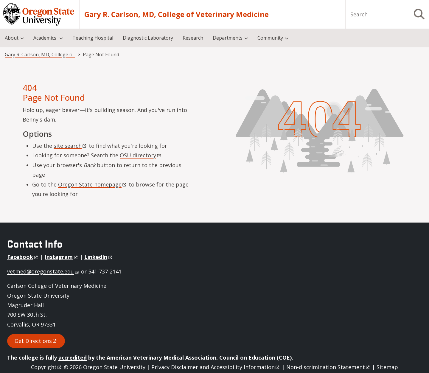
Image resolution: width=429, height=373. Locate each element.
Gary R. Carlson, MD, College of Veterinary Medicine (176, 14)
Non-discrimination (328, 367)
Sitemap (387, 367)
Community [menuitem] (270, 38)
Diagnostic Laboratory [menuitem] (148, 38)
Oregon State (92, 184)
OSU (141, 155)
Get (36, 340)
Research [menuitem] (193, 38)
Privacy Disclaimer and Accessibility (215, 367)
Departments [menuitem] (228, 38)
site (70, 145)
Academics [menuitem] (45, 38)
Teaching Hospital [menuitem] (92, 38)
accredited (72, 357)
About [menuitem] (11, 38)
